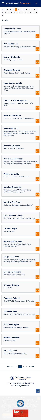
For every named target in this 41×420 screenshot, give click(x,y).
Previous (10, 367)
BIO (37, 36)
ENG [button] (5, 8)
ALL (3, 9)
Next (31, 367)
